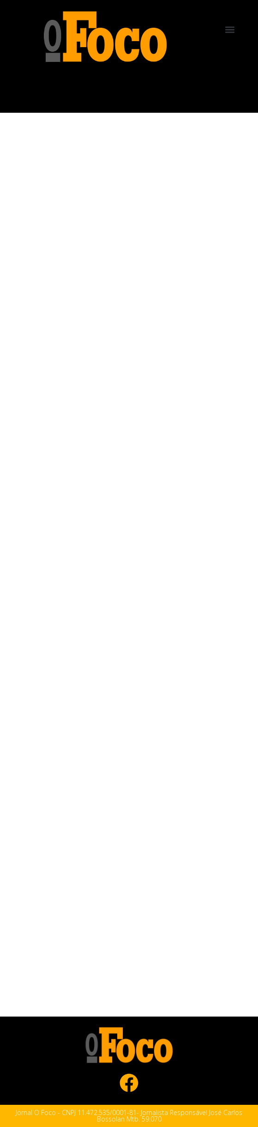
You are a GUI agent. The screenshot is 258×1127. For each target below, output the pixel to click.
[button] (230, 29)
